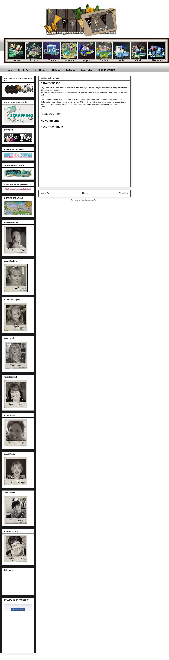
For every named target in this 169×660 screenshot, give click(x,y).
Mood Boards (40, 70)
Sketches (56, 70)
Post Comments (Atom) (89, 200)
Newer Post (46, 193)
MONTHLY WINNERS (107, 70)
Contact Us (70, 70)
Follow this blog (18, 609)
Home (9, 70)
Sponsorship (86, 70)
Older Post (123, 193)
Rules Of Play (23, 70)
